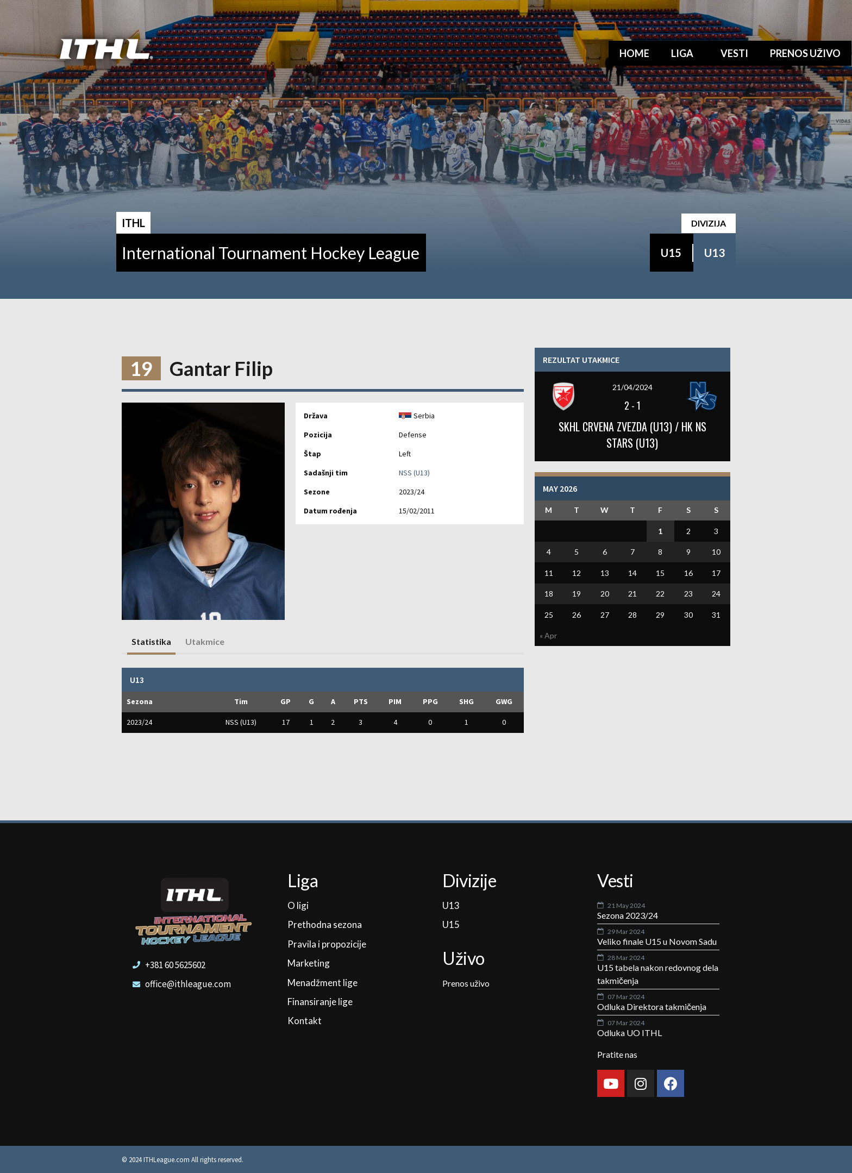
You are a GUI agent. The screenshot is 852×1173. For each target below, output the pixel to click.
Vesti (734, 53)
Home (634, 53)
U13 (714, 252)
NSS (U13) (414, 473)
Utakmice (204, 641)
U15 (671, 252)
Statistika (151, 641)
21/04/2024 (632, 387)
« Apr (548, 635)
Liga (685, 53)
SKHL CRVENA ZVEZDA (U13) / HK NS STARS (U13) (632, 434)
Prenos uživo (805, 53)
